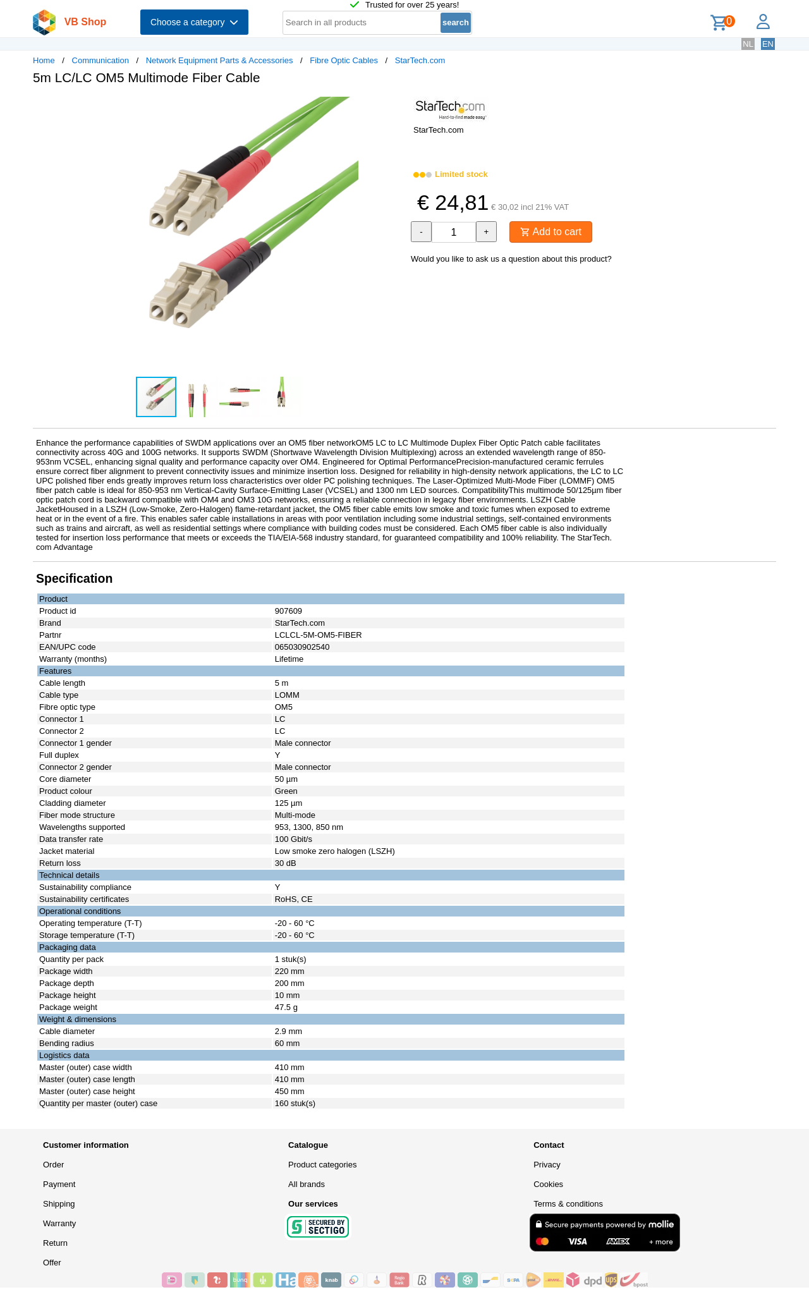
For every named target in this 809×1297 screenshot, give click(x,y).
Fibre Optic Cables (344, 60)
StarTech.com (420, 60)
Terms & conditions (568, 1204)
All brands (306, 1184)
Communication (100, 60)
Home (44, 60)
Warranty (59, 1223)
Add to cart (550, 231)
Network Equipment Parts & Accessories (219, 60)
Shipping (59, 1204)
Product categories (322, 1164)
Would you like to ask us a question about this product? (511, 259)
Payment (59, 1184)
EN (768, 44)
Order (53, 1164)
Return (55, 1243)
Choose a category (194, 22)
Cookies (548, 1184)
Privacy (547, 1164)
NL (748, 44)
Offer (52, 1262)
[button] (393, 108)
